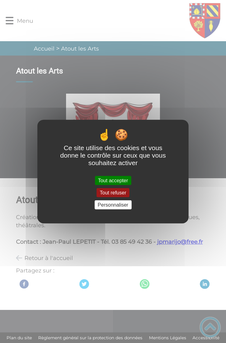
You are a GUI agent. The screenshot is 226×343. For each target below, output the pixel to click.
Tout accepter (113, 180)
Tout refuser (113, 192)
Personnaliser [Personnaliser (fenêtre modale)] (113, 205)
